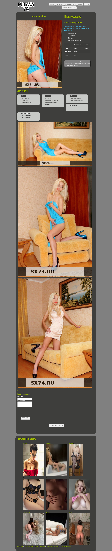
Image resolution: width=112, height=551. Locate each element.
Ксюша (24, 477)
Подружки (48, 443)
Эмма (47, 512)
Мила (70, 512)
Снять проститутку (29, 546)
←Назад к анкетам (56, 425)
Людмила (71, 443)
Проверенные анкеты (71, 4)
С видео (80, 4)
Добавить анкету (67, 7)
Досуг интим (20, 546)
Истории (87, 4)
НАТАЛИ (25, 443)
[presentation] (28, 412)
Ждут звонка (60, 4)
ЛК (74, 7)
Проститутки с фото (65, 546)
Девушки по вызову (40, 546)
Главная (52, 4)
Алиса (70, 477)
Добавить (25, 418)
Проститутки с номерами (52, 546)
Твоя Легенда (26, 512)
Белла (47, 477)
